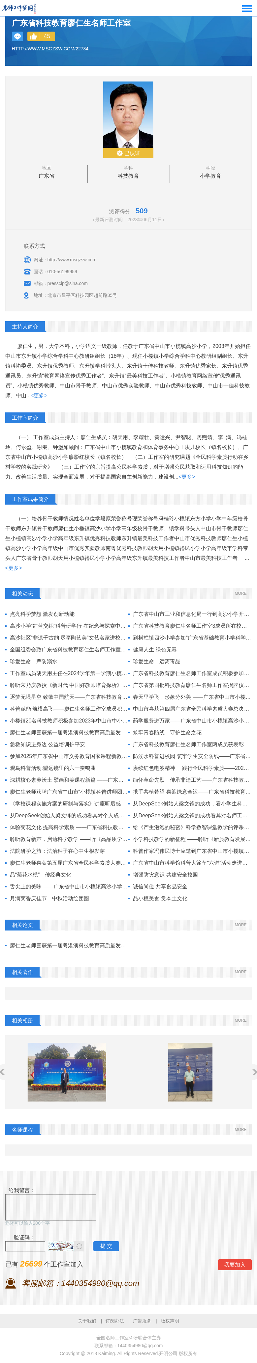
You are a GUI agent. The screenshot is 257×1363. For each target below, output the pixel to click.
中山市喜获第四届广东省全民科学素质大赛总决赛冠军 (192, 709)
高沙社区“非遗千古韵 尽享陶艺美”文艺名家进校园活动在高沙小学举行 (69, 638)
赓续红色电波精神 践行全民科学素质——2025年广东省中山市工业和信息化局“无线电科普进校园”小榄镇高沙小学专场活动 (192, 768)
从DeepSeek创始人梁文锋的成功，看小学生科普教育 (192, 803)
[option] (67, 1072)
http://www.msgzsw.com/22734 (50, 48)
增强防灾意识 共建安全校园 (165, 875)
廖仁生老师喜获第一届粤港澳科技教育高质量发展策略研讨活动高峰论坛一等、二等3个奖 (69, 945)
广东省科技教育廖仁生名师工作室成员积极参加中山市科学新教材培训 (192, 673)
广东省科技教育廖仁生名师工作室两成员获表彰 (188, 744)
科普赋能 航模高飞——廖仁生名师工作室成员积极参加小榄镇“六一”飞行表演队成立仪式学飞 (69, 709)
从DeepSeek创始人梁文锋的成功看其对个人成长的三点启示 (69, 815)
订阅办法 (115, 1321)
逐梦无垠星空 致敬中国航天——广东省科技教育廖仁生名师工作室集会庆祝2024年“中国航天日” (69, 697)
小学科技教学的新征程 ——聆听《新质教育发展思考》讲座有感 (192, 839)
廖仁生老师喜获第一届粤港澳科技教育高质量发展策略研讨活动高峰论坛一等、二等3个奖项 (69, 732)
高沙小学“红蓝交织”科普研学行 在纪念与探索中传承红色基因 (69, 626)
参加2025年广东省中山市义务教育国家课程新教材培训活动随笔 (69, 756)
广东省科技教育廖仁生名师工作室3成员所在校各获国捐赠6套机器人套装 (192, 626)
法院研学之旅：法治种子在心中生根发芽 (57, 851)
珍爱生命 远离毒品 (156, 661)
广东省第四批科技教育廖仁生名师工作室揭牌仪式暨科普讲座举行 (192, 685)
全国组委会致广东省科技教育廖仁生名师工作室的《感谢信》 (69, 649)
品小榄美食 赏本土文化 (160, 898)
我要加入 (234, 1265)
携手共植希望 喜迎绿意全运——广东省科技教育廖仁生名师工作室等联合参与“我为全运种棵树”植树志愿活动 (192, 792)
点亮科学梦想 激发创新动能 (42, 614)
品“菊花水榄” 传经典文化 (41, 875)
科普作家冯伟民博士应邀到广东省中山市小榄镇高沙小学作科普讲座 (192, 851)
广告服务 (142, 1321)
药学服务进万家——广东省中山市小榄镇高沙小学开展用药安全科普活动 (192, 720)
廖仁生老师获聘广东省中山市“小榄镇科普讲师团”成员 (69, 792)
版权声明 (170, 1321)
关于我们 (87, 1321)
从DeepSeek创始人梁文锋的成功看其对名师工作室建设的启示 (192, 815)
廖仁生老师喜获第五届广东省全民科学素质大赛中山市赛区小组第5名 (69, 863)
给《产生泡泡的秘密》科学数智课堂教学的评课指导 (192, 827)
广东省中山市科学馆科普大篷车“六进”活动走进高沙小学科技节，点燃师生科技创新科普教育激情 (192, 863)
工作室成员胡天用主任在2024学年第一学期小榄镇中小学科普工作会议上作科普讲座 (69, 673)
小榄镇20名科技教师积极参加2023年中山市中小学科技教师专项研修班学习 (69, 720)
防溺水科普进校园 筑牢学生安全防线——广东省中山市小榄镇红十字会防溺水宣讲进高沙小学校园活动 (192, 756)
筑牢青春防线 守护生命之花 (167, 732)
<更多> (39, 395)
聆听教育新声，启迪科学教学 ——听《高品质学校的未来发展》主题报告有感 (69, 839)
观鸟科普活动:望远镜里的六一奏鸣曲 (53, 768)
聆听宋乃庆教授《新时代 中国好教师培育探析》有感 (69, 685)
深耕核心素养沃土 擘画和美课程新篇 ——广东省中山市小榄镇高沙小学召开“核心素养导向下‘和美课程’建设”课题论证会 (69, 780)
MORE (240, 593)
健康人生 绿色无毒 (155, 649)
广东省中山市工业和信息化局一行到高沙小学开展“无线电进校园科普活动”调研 (192, 614)
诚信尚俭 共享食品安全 (160, 886)
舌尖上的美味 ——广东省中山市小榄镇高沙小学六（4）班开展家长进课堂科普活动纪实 (69, 886)
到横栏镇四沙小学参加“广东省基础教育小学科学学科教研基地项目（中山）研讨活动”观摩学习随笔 (192, 638)
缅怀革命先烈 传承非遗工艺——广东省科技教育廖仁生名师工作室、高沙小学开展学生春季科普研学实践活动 (192, 780)
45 (47, 36)
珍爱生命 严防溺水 (33, 661)
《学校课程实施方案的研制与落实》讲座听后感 (65, 803)
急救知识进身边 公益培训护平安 (47, 744)
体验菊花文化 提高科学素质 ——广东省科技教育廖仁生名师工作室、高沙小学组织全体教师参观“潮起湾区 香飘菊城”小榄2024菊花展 (69, 827)
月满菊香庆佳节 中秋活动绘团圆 (49, 898)
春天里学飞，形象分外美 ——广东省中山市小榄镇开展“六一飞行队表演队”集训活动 (192, 697)
